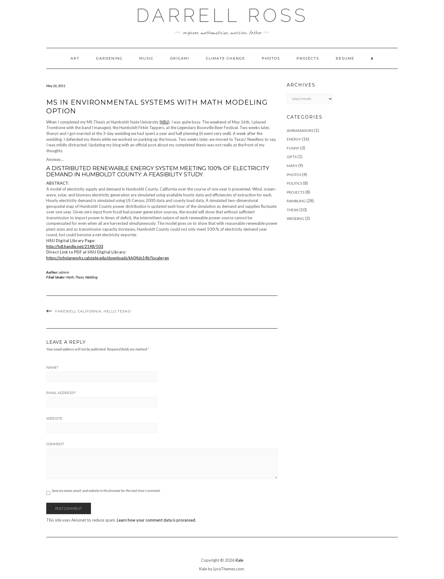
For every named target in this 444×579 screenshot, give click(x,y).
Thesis (79, 277)
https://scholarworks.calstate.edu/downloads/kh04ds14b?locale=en (107, 257)
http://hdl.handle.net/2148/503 (74, 246)
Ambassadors (300, 130)
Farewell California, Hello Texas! (93, 311)
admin (64, 272)
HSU (164, 122)
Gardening (109, 58)
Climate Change (225, 58)
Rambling (296, 201)
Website (54, 418)
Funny (293, 148)
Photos (271, 58)
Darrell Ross (222, 15)
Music (146, 58)
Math (70, 277)
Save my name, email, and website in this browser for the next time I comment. (106, 491)
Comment (55, 444)
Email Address (61, 393)
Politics (294, 183)
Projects (308, 58)
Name (52, 367)
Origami (179, 58)
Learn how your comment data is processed (156, 520)
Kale (239, 560)
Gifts (292, 156)
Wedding (91, 277)
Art (75, 58)
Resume (345, 58)
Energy (294, 139)
